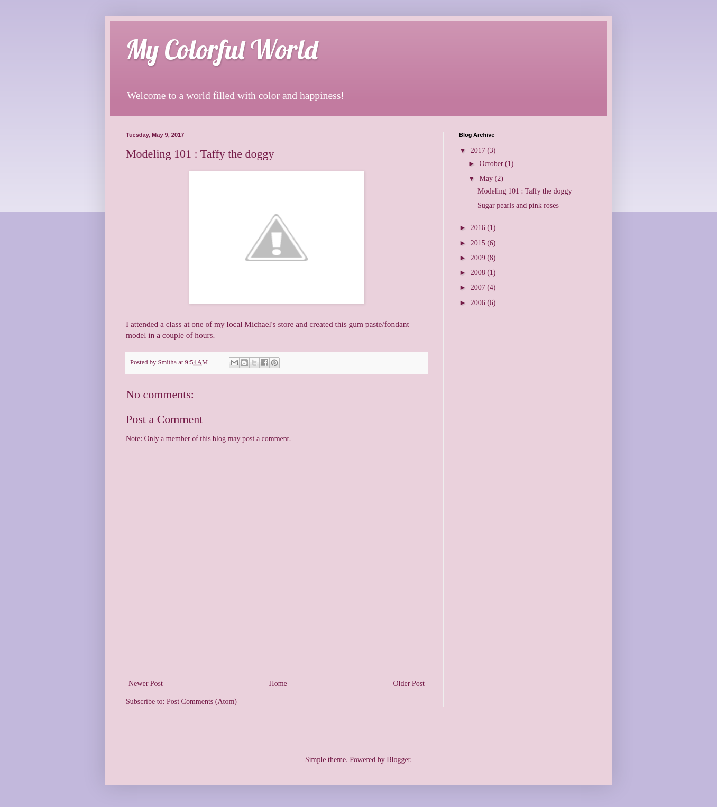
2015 (479, 243)
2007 (479, 287)
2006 (479, 303)
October (492, 164)
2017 (479, 150)
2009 (479, 258)
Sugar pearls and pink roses (518, 205)
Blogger (398, 760)
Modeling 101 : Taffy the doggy (524, 191)
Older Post (409, 683)
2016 (479, 228)
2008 (479, 273)
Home (278, 683)
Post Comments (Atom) (202, 701)
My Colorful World (222, 49)
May (486, 178)
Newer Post (145, 683)
